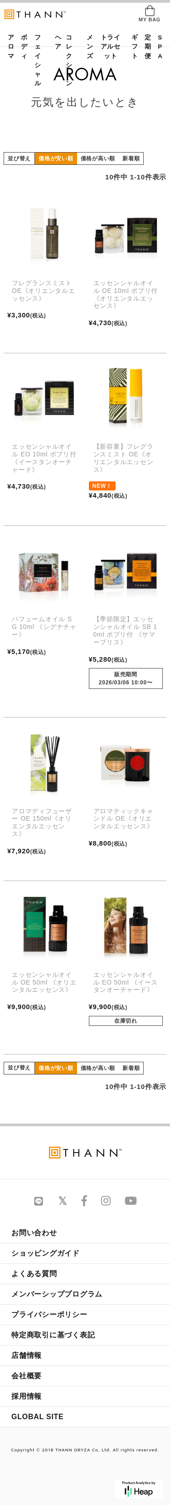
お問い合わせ (34, 1233)
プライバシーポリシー (49, 1314)
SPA (158, 46)
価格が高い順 (98, 158)
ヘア (55, 42)
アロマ (8, 46)
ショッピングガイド (45, 1253)
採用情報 (26, 1396)
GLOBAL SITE (37, 1417)
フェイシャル (37, 60)
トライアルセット (111, 46)
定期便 (145, 46)
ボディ (21, 46)
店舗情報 (26, 1355)
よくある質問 (34, 1273)
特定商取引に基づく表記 (53, 1335)
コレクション (69, 60)
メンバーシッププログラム (56, 1294)
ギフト (131, 46)
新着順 (131, 158)
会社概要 (26, 1376)
